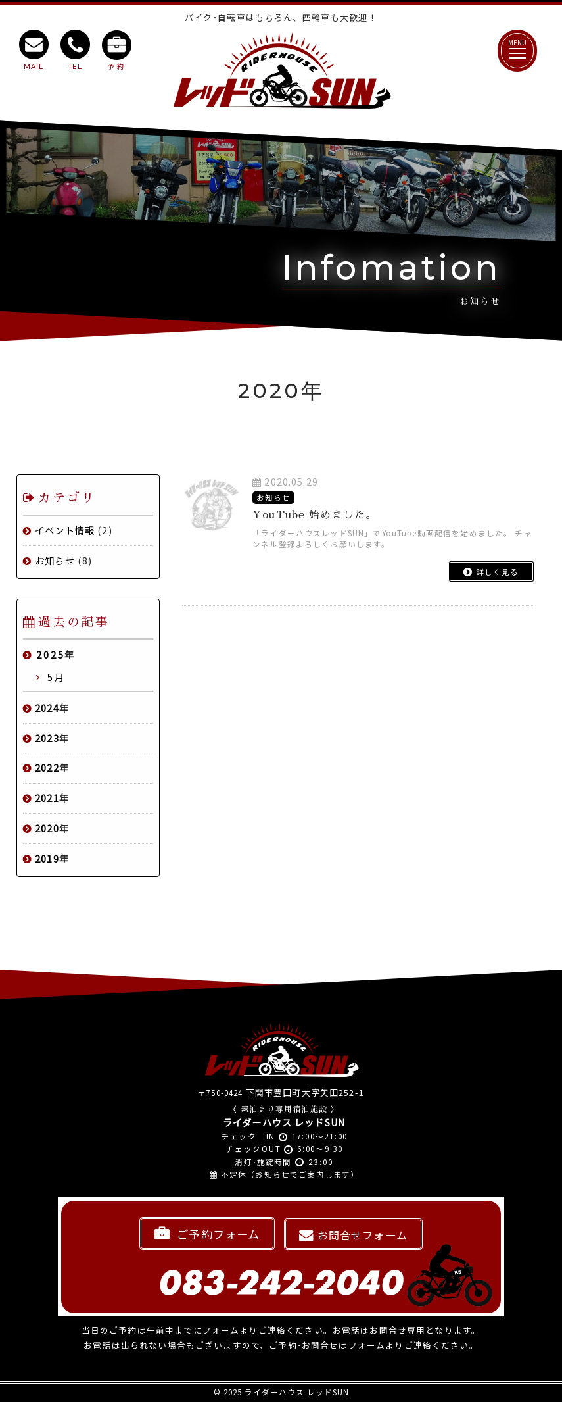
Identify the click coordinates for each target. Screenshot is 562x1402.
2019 (47, 858)
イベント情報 (65, 530)
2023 (47, 738)
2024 (47, 707)
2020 (47, 828)
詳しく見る (491, 571)
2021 (47, 798)
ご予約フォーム (207, 1234)
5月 (54, 677)
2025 (50, 654)
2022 (47, 767)
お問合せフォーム (353, 1235)
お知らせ (55, 560)
